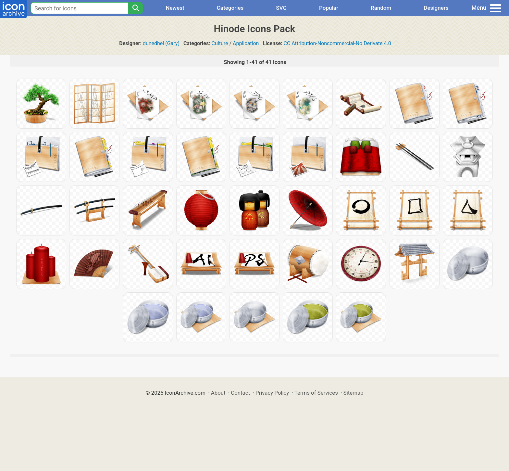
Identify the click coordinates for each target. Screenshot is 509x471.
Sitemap (353, 392)
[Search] (135, 8)
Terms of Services (316, 392)
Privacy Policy (272, 392)
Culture (220, 43)
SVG (281, 8)
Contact (240, 392)
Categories (230, 8)
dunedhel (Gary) (161, 43)
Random (381, 8)
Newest (175, 8)
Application (246, 43)
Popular (328, 8)
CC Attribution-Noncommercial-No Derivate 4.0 (337, 43)
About (218, 392)
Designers (436, 8)
